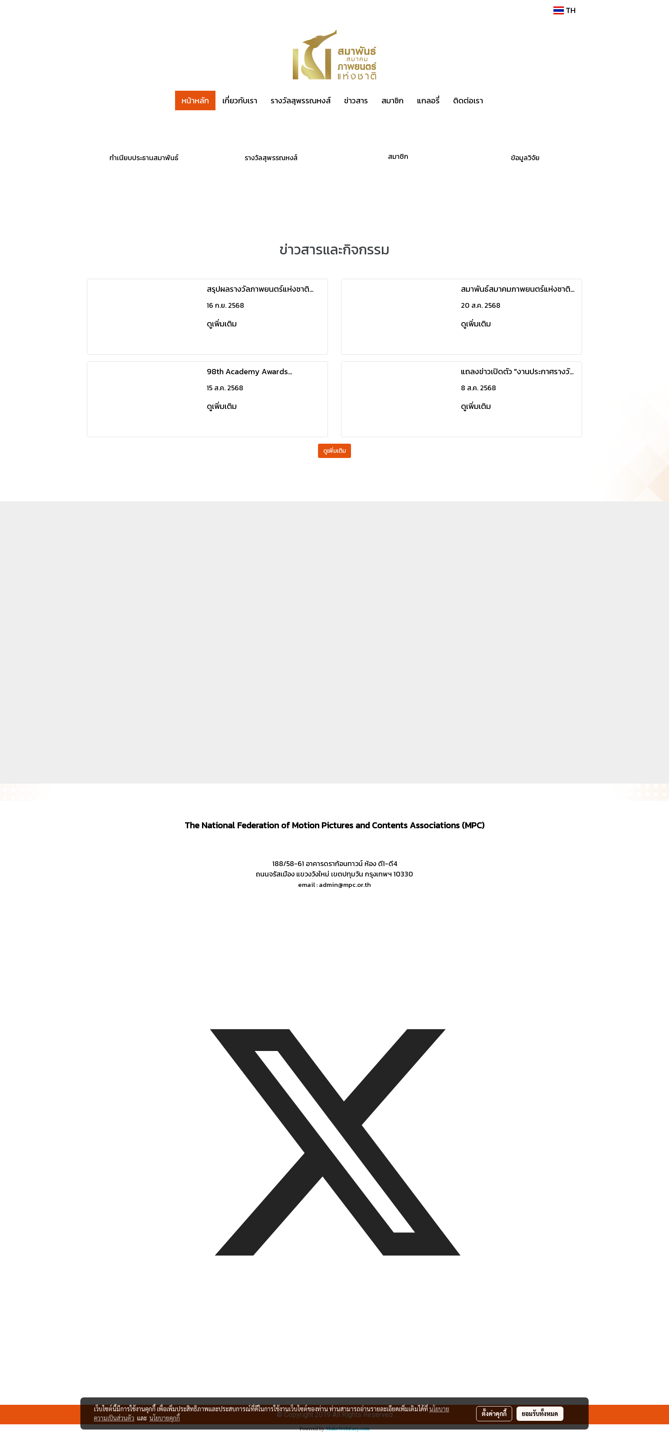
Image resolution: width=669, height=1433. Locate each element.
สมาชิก (392, 100)
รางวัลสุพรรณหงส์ (301, 100)
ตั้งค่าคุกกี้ (494, 1413)
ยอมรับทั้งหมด (540, 1413)
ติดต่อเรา (468, 100)
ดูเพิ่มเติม (222, 323)
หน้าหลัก (195, 100)
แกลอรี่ (428, 100)
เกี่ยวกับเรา (239, 100)
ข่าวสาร (356, 100)
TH (564, 10)
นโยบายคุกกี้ (164, 1418)
